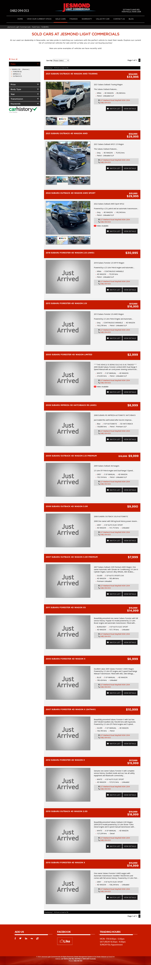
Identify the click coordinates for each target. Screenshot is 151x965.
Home (20, 19)
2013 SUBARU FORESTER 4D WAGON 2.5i (66, 303)
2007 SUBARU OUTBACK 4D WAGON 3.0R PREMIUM (72, 557)
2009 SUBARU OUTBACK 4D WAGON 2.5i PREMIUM (71, 456)
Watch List (113, 108)
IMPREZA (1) (17, 74)
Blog (131, 19)
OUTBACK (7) (17, 76)
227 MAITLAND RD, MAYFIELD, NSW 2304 (131, 10)
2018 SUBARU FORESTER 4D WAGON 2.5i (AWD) (70, 253)
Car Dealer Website (100, 957)
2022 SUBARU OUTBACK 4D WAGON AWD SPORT (70, 193)
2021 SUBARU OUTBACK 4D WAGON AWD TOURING (72, 74)
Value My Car (102, 19)
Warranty (87, 19)
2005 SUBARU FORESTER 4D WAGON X (65, 659)
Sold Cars (60, 19)
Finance (74, 19)
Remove (25, 69)
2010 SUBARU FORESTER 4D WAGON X (65, 862)
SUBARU (45, 27)
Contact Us (119, 19)
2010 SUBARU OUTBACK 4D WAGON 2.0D (67, 811)
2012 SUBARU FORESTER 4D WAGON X (65, 760)
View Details (129, 108)
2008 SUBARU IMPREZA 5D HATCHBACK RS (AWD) (71, 405)
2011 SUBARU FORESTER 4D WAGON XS (66, 607)
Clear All (14, 59)
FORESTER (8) (17, 72)
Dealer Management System (83, 957)
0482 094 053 (22, 10)
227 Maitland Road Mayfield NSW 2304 (115, 100)
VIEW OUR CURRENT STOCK (39, 19)
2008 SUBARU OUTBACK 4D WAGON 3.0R (67, 506)
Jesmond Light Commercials (19, 27)
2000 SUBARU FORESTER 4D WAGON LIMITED (69, 354)
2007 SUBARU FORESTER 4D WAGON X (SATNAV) (71, 709)
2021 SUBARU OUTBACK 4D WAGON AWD (67, 133)
